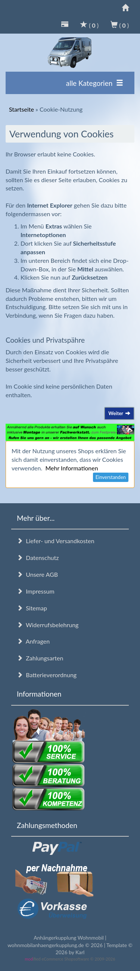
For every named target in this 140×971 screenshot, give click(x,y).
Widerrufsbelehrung (47, 624)
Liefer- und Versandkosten (55, 540)
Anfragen (33, 641)
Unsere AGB (37, 574)
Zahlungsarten (40, 658)
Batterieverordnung (47, 674)
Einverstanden (111, 477)
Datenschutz (38, 557)
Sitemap (32, 607)
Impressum (36, 591)
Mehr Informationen (71, 468)
